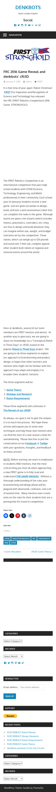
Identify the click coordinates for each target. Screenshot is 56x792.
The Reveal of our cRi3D (16, 410)
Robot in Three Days (23, 349)
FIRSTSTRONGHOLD (21, 538)
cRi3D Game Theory (41, 551)
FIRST (40, 81)
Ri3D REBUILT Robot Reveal (21, 732)
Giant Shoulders (13, 551)
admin (29, 81)
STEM (13, 543)
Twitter (44, 443)
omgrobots (44, 538)
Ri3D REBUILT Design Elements (23, 736)
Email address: (11, 687)
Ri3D (6, 543)
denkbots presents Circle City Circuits (25, 748)
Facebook (30, 443)
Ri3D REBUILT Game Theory (21, 744)
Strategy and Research (19, 394)
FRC (34, 538)
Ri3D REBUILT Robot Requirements (25, 740)
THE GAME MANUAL (27, 476)
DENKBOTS (28, 7)
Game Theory (14, 389)
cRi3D (7, 538)
